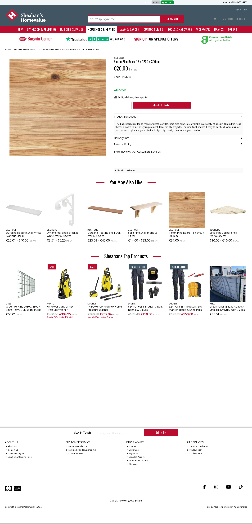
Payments (132, 454)
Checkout (241, 19)
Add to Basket (158, 105)
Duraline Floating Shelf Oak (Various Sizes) (104, 234)
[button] (103, 62)
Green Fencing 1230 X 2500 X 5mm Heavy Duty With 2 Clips (227, 308)
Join (245, 9)
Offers (232, 29)
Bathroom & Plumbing (41, 29)
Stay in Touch (82, 432)
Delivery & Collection (76, 446)
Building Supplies (71, 29)
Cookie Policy (194, 454)
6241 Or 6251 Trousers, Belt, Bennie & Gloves (145, 308)
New (20, 29)
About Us (11, 446)
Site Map (132, 464)
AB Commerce (240, 507)
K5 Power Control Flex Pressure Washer (60, 308)
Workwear (203, 29)
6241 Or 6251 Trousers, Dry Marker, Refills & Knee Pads (185, 308)
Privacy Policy (194, 450)
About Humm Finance (138, 461)
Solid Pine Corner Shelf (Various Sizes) (223, 234)
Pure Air (131, 446)
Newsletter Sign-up (15, 454)
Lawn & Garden (129, 29)
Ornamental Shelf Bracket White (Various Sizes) (62, 234)
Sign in (238, 9)
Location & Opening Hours (19, 457)
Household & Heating (102, 29)
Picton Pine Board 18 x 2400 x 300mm (186, 234)
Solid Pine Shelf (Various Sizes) (142, 234)
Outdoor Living (153, 29)
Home (224, 2)
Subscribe (161, 432)
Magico (217, 507)
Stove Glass (133, 450)
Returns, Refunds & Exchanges (81, 450)
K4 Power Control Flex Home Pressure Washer (104, 308)
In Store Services (74, 454)
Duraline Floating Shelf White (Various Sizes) (23, 234)
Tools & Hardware (180, 29)
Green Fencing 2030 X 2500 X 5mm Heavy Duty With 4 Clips (23, 308)
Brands (219, 29)
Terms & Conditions (197, 446)
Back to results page (126, 170)
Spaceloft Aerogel (136, 457)
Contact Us (12, 450)
